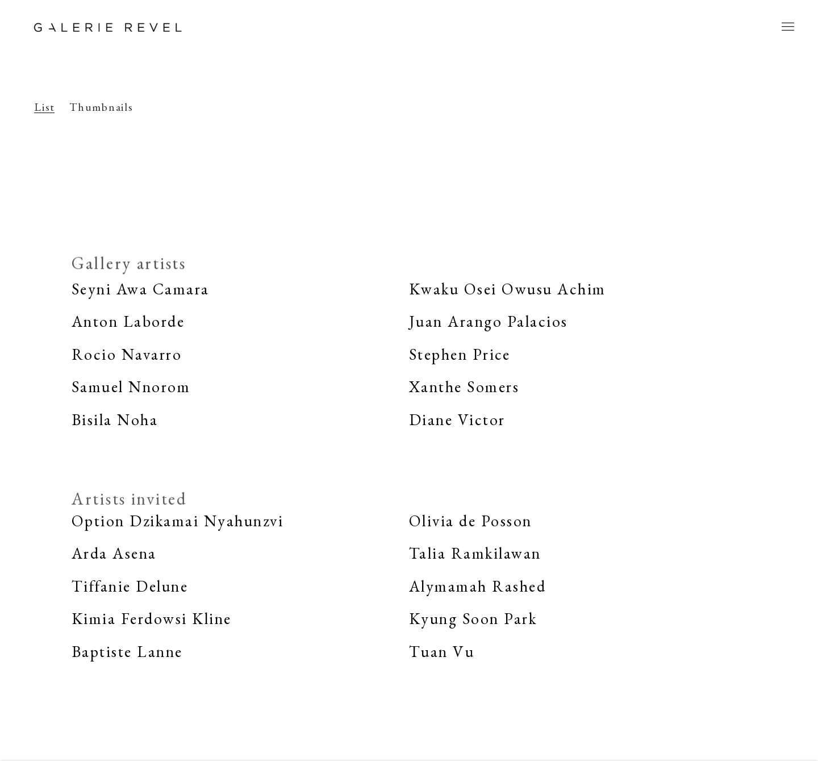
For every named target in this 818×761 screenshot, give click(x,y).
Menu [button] (786, 27)
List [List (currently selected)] (44, 107)
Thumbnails (101, 107)
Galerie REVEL (108, 27)
